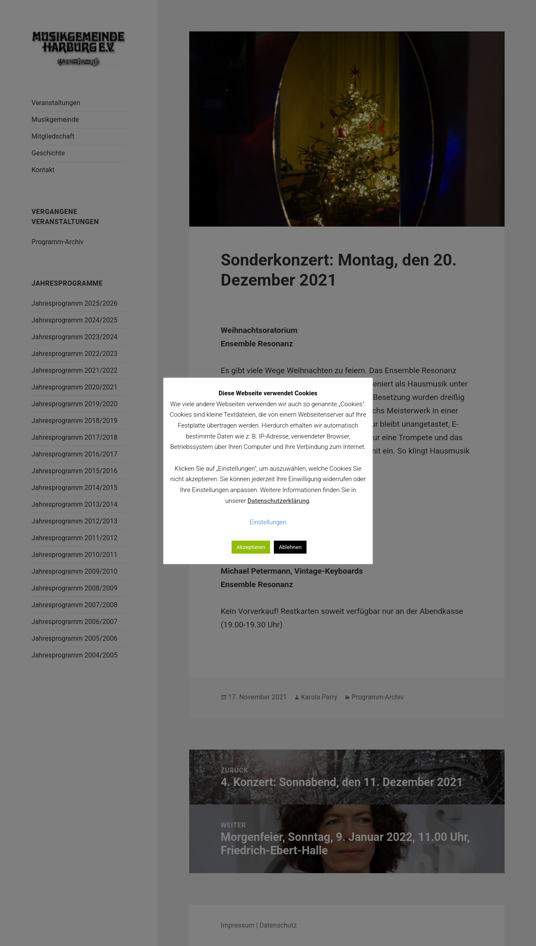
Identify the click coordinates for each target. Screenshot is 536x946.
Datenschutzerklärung (278, 501)
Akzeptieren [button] (251, 547)
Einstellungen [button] (268, 522)
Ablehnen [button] (290, 547)
